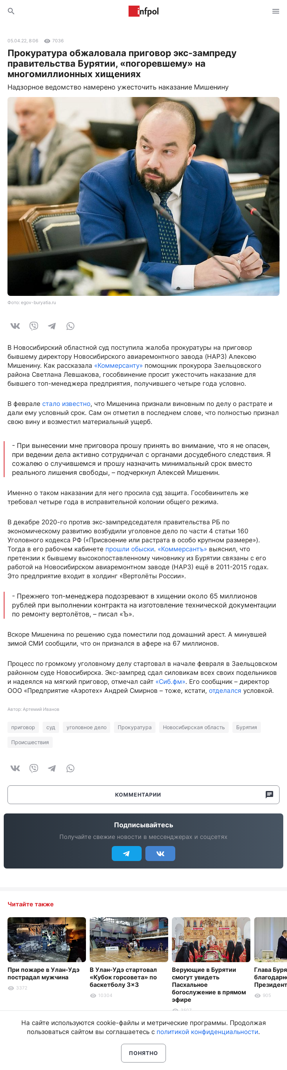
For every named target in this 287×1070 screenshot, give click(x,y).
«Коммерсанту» (118, 365)
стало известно (66, 403)
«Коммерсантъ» (182, 549)
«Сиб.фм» (170, 681)
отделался (225, 690)
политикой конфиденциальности (207, 1032)
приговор (23, 727)
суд (50, 727)
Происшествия (30, 742)
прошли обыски (129, 549)
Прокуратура (135, 727)
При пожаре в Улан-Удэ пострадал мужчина (43, 973)
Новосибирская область (194, 727)
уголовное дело (87, 727)
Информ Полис (143, 11)
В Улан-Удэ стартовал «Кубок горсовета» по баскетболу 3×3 (123, 977)
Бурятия (246, 727)
